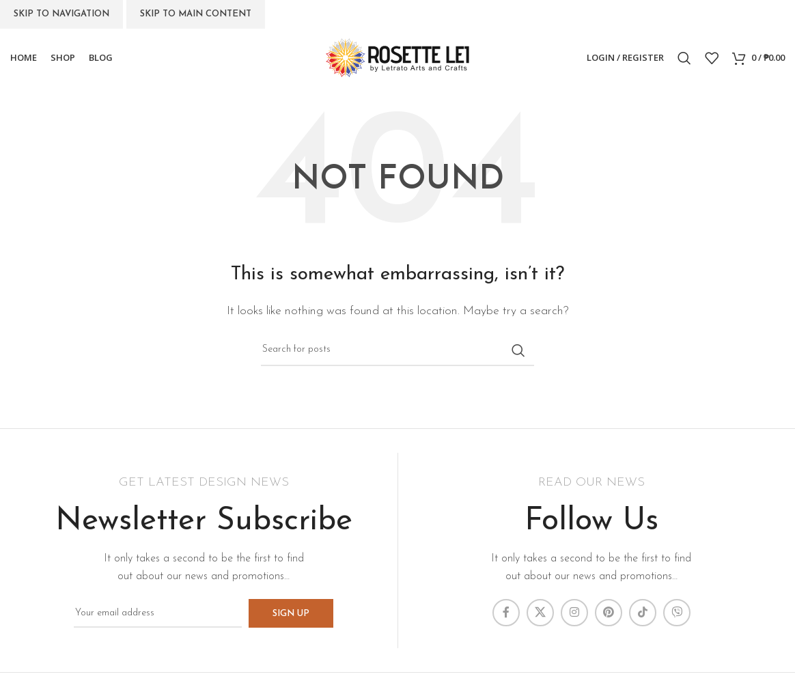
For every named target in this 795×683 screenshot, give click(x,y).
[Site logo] (397, 57)
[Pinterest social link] (608, 612)
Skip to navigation (61, 14)
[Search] (684, 58)
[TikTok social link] (642, 612)
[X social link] (540, 612)
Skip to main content (195, 14)
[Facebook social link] (506, 612)
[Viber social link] (677, 612)
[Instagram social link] (574, 612)
